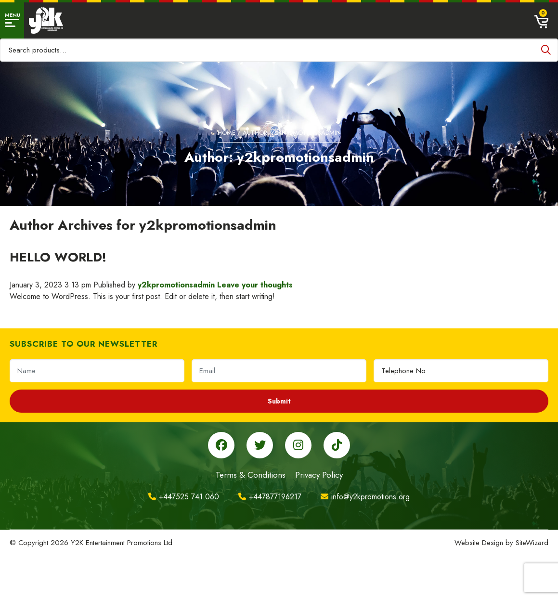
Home (226, 132)
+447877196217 (269, 496)
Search (546, 50)
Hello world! (58, 257)
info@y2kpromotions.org (365, 496)
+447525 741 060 (183, 496)
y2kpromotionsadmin (176, 284)
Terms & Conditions (250, 475)
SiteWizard (532, 542)
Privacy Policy (319, 475)
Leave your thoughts (255, 284)
